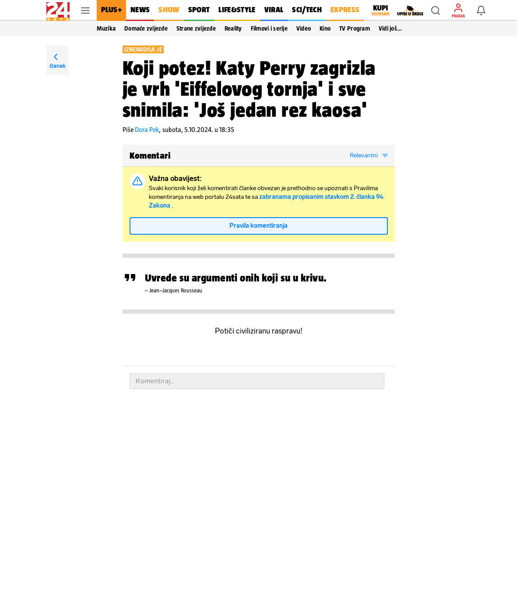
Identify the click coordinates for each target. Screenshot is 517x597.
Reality (233, 28)
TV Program (354, 28)
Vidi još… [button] (390, 28)
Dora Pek (147, 129)
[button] (435, 10)
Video (303, 28)
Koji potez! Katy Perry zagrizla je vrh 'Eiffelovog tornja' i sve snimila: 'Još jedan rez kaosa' (249, 88)
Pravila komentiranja (258, 225)
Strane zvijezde (196, 28)
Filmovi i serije (269, 28)
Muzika (106, 28)
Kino (325, 28)
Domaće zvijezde (146, 28)
